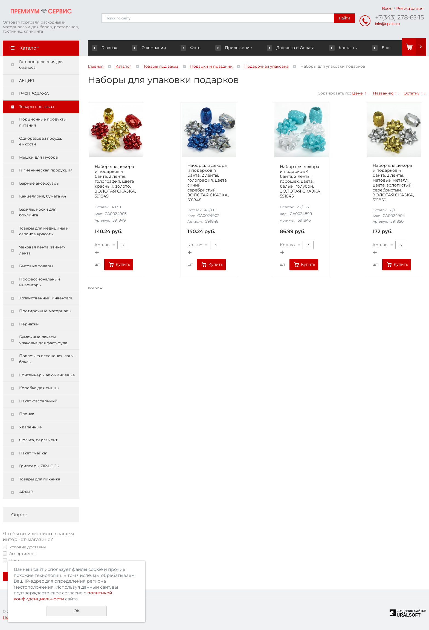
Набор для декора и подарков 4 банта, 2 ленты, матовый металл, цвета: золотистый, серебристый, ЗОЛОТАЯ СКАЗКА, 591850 (393, 182)
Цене (357, 93)
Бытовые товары (36, 266)
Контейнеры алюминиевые (47, 375)
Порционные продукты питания (42, 122)
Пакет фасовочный (38, 401)
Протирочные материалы (45, 310)
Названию (383, 93)
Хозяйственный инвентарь (46, 298)
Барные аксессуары (39, 183)
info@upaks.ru (387, 23)
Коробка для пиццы (39, 387)
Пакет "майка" (33, 453)
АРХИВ (26, 491)
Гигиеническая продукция (46, 170)
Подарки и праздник (211, 66)
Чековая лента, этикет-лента (42, 250)
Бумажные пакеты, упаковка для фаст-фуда (43, 339)
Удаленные (30, 427)
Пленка (26, 413)
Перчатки (29, 324)
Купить (123, 264)
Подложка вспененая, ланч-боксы (47, 358)
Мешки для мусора (38, 157)
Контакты (343, 47)
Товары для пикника (39, 479)
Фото (191, 47)
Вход (387, 8)
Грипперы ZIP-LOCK (39, 465)
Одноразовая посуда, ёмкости (40, 141)
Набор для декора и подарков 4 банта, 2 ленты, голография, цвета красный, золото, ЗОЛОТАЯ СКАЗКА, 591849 (115, 181)
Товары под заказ (36, 106)
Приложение (234, 47)
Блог (382, 47)
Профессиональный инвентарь (39, 282)
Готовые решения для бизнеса (41, 64)
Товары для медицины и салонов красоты (44, 231)
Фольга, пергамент (38, 439)
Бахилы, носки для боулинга (37, 212)
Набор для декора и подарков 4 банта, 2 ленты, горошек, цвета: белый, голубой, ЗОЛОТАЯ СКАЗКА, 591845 (300, 181)
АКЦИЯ (26, 80)
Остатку (411, 93)
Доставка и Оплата (291, 47)
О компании (150, 47)
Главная (106, 47)
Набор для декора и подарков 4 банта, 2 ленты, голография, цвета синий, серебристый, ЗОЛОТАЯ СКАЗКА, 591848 (208, 182)
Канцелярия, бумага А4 (42, 196)
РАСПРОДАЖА (34, 93)
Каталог (123, 66)
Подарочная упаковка (266, 66)
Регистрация (410, 8)
